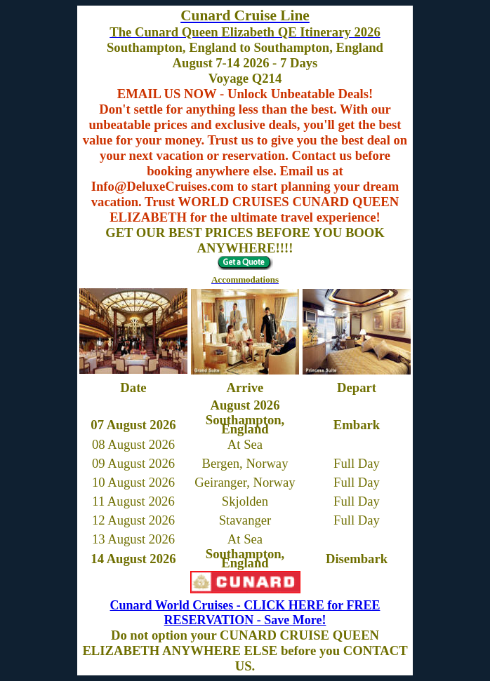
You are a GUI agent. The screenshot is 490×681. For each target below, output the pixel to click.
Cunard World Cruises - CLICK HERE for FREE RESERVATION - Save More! (245, 612)
